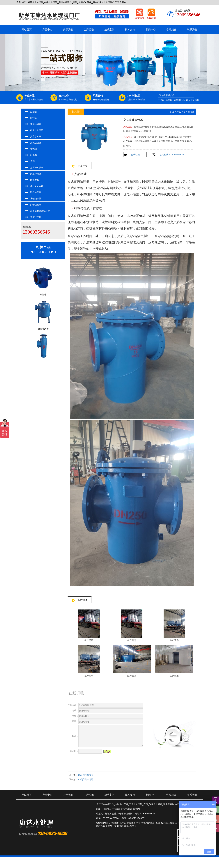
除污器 (169, 100)
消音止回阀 (35, 204)
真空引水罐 (35, 136)
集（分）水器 (36, 186)
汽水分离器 (35, 173)
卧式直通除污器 (85, 775)
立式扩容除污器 (85, 779)
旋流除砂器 (179, 100)
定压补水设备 (36, 167)
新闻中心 (151, 29)
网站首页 (27, 29)
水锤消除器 (35, 198)
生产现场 (89, 29)
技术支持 (130, 29)
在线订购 (135, 154)
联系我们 (192, 29)
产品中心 (47, 29)
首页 (172, 111)
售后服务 (171, 29)
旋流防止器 (35, 142)
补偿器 (33, 155)
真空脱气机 (35, 217)
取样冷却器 (35, 192)
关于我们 (68, 29)
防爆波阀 (34, 180)
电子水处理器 (192, 100)
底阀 (32, 161)
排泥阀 (33, 149)
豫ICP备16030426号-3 (125, 826)
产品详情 (79, 165)
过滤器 (161, 100)
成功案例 (109, 29)
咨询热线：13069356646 (172, 154)
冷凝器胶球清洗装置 (40, 211)
